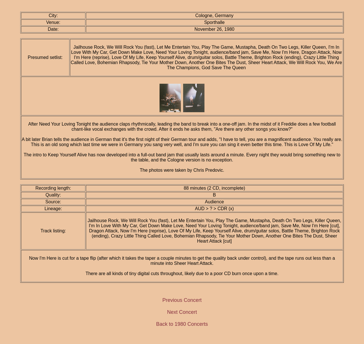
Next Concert (182, 312)
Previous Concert (182, 300)
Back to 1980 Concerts (182, 324)
